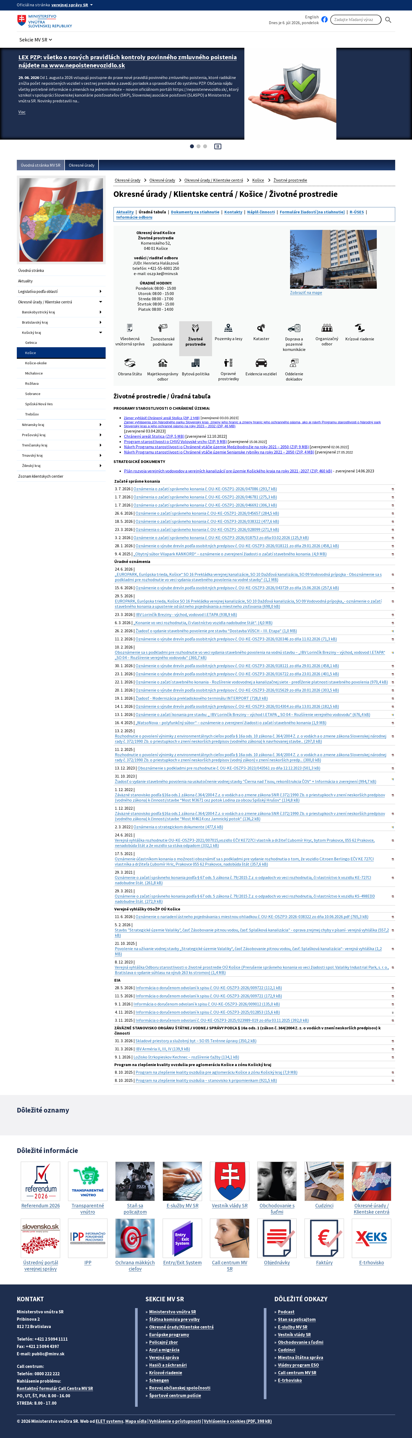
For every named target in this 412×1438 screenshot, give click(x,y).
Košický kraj (31, 332)
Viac (21, 111)
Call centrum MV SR (297, 1373)
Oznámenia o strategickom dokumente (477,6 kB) (178, 826)
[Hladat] (388, 20)
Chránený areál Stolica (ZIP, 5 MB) (154, 436)
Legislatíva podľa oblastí (38, 291)
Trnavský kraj (32, 455)
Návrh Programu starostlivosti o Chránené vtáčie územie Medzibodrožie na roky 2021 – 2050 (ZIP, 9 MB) (216, 446)
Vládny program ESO (298, 1365)
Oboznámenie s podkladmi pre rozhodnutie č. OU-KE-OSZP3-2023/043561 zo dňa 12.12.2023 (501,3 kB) (229, 768)
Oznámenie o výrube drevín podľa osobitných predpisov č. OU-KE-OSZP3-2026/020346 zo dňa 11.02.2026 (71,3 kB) (236, 638)
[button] (36, 38)
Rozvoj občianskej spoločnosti (179, 1388)
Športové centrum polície (175, 1395)
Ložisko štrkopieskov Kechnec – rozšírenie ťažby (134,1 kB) (186, 1057)
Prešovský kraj (33, 435)
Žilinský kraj (31, 465)
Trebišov (32, 414)
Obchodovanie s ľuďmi (300, 1342)
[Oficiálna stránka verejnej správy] (73, 5)
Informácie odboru (134, 217)
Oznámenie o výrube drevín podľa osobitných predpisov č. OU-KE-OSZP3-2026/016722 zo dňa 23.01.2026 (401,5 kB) (237, 673)
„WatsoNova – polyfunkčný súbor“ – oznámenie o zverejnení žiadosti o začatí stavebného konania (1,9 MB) (231, 722)
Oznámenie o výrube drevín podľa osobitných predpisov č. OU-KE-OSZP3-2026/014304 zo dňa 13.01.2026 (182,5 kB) (237, 706)
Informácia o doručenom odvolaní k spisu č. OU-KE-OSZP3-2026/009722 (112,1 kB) (209, 987)
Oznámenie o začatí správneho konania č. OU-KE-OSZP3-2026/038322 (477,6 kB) (207, 521)
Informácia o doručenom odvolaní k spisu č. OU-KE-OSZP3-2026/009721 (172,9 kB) (209, 995)
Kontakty (233, 211)
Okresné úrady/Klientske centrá (181, 1327)
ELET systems (109, 1421)
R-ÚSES (357, 211)
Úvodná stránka (31, 270)
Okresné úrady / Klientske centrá (45, 301)
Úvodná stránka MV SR (40, 165)
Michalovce (34, 373)
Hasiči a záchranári (168, 1365)
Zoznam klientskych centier (40, 476)
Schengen (159, 1380)
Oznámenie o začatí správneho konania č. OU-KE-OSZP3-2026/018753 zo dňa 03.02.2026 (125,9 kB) (221, 537)
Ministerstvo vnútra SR (172, 1312)
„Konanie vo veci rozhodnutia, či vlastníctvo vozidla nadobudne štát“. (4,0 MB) (202, 622)
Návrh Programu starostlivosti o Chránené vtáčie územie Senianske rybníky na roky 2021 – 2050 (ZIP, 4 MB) (219, 452)
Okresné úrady (81, 165)
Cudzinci (286, 1350)
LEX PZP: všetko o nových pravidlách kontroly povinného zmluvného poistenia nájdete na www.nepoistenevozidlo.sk (127, 61)
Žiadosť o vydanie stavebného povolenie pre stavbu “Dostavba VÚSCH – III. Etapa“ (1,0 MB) (216, 630)
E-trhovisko (290, 1380)
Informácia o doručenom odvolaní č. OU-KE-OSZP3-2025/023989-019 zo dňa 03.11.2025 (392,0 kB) (222, 1020)
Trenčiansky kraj (34, 445)
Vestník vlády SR (294, 1334)
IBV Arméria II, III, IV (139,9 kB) (163, 1048)
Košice (30, 352)
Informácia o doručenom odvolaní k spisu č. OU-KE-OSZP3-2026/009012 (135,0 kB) (206, 1004)
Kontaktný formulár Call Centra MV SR (55, 1388)
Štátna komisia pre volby (174, 1319)
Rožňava (32, 383)
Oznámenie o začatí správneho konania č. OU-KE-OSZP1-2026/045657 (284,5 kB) (207, 513)
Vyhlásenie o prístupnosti (175, 1421)
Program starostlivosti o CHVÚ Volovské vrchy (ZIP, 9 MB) (175, 441)
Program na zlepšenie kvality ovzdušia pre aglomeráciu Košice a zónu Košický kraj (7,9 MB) (216, 1072)
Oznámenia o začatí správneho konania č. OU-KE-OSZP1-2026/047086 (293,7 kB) (205, 488)
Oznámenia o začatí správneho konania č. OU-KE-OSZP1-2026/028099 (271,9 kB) (207, 529)
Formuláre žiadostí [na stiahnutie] (312, 211)
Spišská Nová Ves (39, 404)
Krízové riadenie (165, 1373)
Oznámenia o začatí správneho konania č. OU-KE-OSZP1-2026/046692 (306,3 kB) (205, 505)
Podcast (286, 1312)
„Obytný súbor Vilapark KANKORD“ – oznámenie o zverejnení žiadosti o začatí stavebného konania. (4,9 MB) (230, 553)
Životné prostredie (290, 180)
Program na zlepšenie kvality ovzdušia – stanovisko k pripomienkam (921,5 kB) (206, 1080)
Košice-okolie (36, 363)
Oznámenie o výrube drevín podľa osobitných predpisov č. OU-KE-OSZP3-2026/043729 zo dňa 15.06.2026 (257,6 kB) (237, 587)
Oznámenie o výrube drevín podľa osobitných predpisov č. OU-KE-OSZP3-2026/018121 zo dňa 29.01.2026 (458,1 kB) (237, 545)
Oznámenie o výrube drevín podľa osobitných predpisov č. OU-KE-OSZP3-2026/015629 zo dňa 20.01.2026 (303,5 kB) (237, 690)
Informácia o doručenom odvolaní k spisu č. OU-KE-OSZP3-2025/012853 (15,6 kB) (208, 1012)
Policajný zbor (163, 1342)
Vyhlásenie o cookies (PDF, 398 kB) (238, 1421)
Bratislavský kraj (35, 322)
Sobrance (32, 393)
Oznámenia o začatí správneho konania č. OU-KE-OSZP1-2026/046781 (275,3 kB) (205, 496)
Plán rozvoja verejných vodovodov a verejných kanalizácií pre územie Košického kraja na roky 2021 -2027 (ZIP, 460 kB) (228, 470)
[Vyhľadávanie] (356, 20)
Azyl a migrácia (164, 1350)
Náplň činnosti (261, 211)
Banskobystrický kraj (38, 312)
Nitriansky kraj (33, 424)
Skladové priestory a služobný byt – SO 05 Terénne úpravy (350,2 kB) (196, 1040)
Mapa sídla (136, 1421)
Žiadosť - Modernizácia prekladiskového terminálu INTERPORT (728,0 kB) (202, 698)
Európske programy (169, 1334)
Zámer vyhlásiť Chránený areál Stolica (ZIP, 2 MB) (162, 417)
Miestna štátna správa (300, 1357)
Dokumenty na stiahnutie (195, 211)
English (312, 16)
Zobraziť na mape (333, 262)
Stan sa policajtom (297, 1319)
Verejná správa (164, 1357)
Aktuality (25, 280)
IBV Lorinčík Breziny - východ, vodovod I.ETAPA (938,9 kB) (186, 614)
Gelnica (31, 342)
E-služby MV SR (292, 1327)
